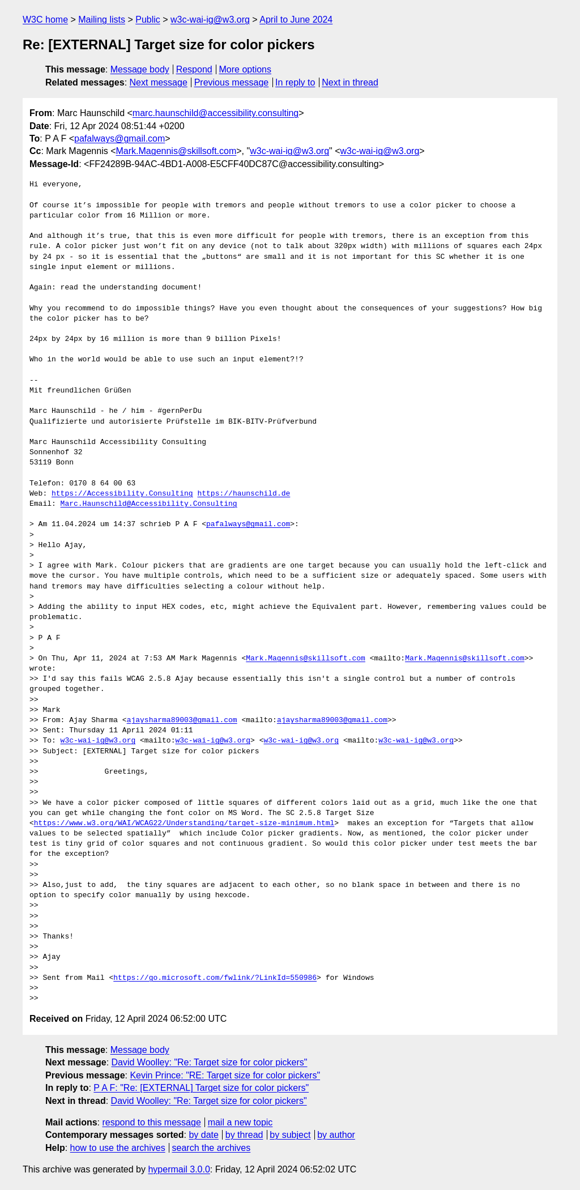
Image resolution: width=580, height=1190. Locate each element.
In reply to (295, 82)
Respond (194, 69)
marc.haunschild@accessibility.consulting (215, 113)
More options (245, 69)
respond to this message (151, 1122)
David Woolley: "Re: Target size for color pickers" (210, 1062)
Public (147, 19)
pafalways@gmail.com (119, 138)
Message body (139, 69)
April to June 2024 (295, 19)
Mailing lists (101, 19)
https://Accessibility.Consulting (122, 494)
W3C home (45, 19)
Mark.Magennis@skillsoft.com (176, 151)
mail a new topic (240, 1122)
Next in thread (350, 82)
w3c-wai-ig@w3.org (210, 19)
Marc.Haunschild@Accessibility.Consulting (149, 504)
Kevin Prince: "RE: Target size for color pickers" (225, 1075)
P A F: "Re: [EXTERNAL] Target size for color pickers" (201, 1088)
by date (203, 1135)
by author (336, 1135)
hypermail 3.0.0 (179, 1169)
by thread (244, 1135)
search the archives (211, 1148)
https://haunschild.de (243, 494)
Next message (158, 82)
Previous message (231, 82)
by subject (290, 1135)
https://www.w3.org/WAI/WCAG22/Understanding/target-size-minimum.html (184, 823)
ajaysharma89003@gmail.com (182, 720)
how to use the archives (117, 1148)
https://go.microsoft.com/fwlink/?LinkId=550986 (215, 978)
